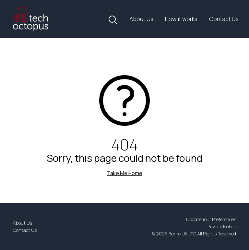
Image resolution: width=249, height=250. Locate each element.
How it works (181, 19)
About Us (141, 19)
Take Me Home (124, 173)
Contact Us (224, 19)
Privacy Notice (222, 226)
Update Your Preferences (211, 219)
